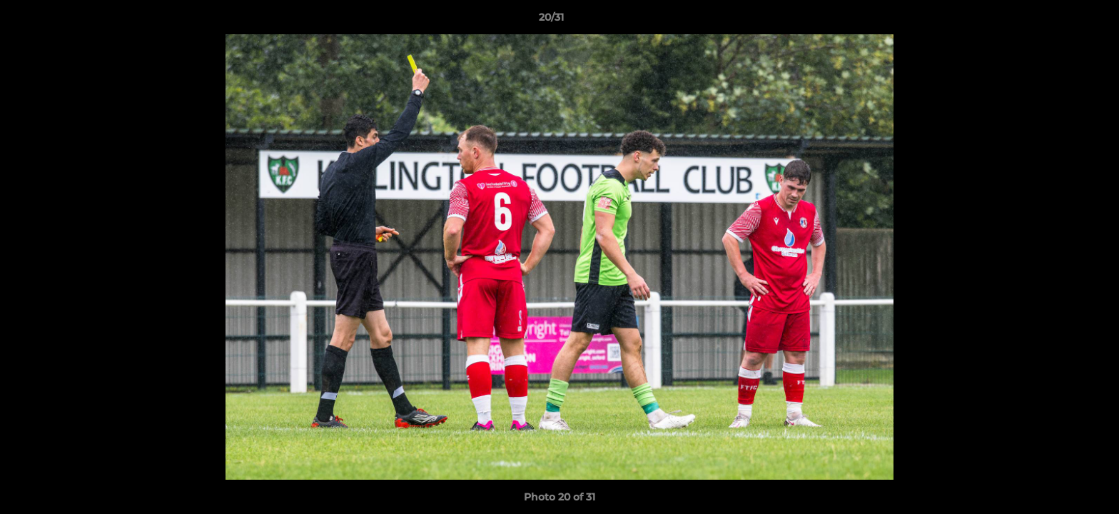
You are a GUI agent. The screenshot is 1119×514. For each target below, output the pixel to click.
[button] (1059, 20)
